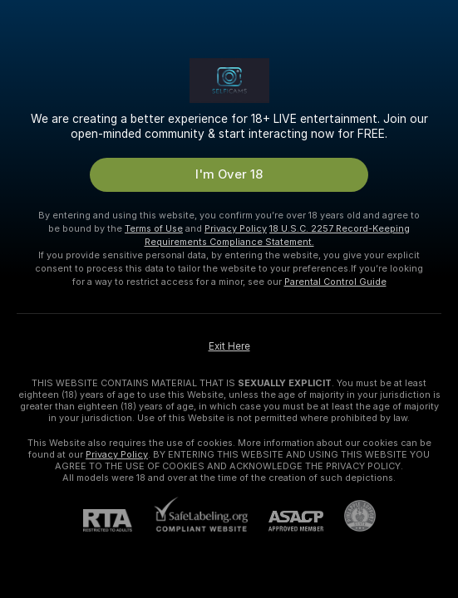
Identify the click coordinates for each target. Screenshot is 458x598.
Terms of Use (154, 228)
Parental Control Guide (335, 281)
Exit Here (229, 346)
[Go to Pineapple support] (349, 516)
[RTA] (118, 520)
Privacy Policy (235, 228)
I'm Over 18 (229, 174)
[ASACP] (285, 521)
